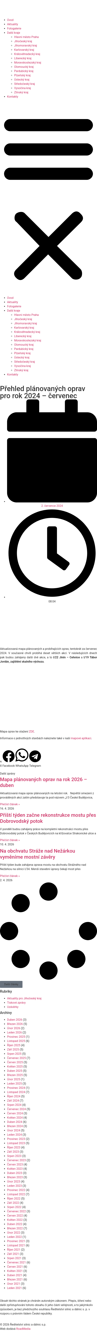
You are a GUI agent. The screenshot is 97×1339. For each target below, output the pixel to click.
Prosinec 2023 (16, 1139)
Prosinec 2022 (16, 1190)
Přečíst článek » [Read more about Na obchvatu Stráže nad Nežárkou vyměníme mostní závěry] (10, 876)
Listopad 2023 (16, 1143)
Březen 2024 (15, 1126)
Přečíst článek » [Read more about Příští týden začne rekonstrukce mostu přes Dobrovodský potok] (10, 840)
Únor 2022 (13, 1232)
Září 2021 (13, 1254)
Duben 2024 (14, 1122)
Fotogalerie (14, 28)
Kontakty (12, 96)
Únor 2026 (13, 1028)
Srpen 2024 (14, 1105)
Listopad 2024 (16, 1092)
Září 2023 (13, 1151)
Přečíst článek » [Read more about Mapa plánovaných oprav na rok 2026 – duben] (10, 804)
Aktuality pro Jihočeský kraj (24, 998)
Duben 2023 (14, 1173)
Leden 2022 (14, 1237)
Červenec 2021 (16, 1262)
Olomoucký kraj (24, 66)
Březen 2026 (15, 1024)
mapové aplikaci (81, 738)
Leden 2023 (14, 1185)
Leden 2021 (14, 1288)
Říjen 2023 (13, 1147)
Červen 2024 (15, 1113)
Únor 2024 (13, 1130)
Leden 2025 (14, 1083)
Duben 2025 (14, 1070)
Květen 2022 (15, 1220)
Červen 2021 (15, 1266)
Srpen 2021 (14, 1258)
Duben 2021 (14, 1275)
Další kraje (13, 32)
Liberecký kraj (23, 58)
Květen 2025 (15, 1066)
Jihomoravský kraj (25, 45)
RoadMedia (23, 1328)
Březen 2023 (15, 1177)
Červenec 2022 (16, 1211)
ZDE (31, 731)
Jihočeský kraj (23, 41)
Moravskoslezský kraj (27, 62)
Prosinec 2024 (16, 1088)
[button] (48, 197)
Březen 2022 (15, 1228)
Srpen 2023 (14, 1156)
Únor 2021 (13, 1283)
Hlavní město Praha (26, 37)
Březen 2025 (15, 1075)
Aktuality (12, 24)
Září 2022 (13, 1202)
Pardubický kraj (23, 71)
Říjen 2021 (13, 1249)
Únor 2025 (13, 1079)
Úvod (10, 20)
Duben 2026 (14, 1019)
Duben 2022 (14, 1224)
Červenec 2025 (16, 1058)
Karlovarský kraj (24, 49)
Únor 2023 (13, 1181)
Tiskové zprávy (16, 1002)
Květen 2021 (15, 1271)
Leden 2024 (14, 1134)
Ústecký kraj (21, 79)
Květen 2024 (15, 1117)
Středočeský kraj (24, 84)
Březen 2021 (15, 1279)
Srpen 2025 (14, 1053)
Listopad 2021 (16, 1245)
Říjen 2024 (13, 1096)
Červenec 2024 (16, 1109)
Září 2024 (13, 1100)
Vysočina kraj (22, 88)
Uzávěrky (12, 1007)
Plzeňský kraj (22, 75)
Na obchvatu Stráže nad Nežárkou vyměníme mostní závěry (37, 854)
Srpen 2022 (14, 1207)
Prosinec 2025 (16, 1036)
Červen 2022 (15, 1215)
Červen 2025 (15, 1062)
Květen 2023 (15, 1168)
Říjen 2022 (13, 1198)
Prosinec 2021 (16, 1241)
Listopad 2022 (16, 1194)
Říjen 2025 (13, 1045)
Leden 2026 (14, 1032)
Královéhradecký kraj (27, 54)
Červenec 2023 (16, 1160)
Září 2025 (13, 1049)
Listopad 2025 (16, 1041)
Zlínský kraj (21, 92)
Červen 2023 (15, 1164)
